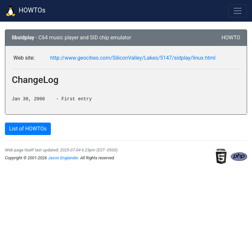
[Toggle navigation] (237, 10)
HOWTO (230, 37)
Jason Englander (63, 157)
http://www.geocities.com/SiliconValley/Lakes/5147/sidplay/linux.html (133, 58)
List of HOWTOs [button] (28, 129)
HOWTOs (25, 10)
